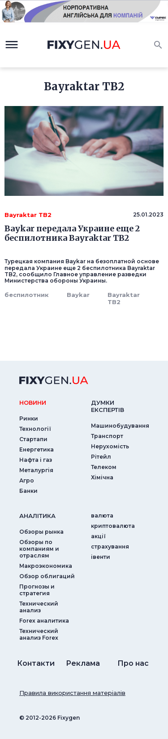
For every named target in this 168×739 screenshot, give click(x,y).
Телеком (103, 467)
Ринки (28, 418)
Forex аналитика (44, 620)
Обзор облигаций (47, 576)
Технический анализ (38, 607)
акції (98, 536)
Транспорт (107, 436)
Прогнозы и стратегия (37, 590)
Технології (35, 428)
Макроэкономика (45, 565)
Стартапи (33, 439)
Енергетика (36, 449)
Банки (28, 490)
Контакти (36, 663)
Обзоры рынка (41, 531)
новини (32, 402)
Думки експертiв (107, 406)
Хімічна (102, 477)
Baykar (78, 294)
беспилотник (26, 294)
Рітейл (101, 456)
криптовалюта (113, 525)
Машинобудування (120, 425)
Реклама (83, 663)
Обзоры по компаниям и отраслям (39, 549)
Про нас (133, 663)
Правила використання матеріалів (72, 692)
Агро (26, 480)
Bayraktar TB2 (124, 298)
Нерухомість (110, 446)
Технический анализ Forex (38, 634)
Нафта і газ (35, 459)
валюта (102, 515)
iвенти (100, 556)
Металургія (36, 470)
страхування (110, 546)
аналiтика (37, 515)
